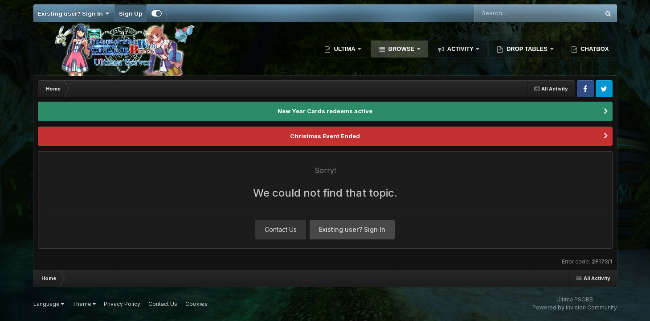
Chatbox (594, 48)
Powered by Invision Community (574, 307)
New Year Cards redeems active (325, 111)
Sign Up (130, 13)
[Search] (513, 13)
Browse (401, 48)
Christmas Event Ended (325, 136)
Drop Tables (527, 48)
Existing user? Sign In (74, 13)
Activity (460, 48)
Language (48, 303)
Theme (84, 303)
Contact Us (281, 229)
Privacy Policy (122, 303)
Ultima (344, 48)
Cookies (196, 303)
